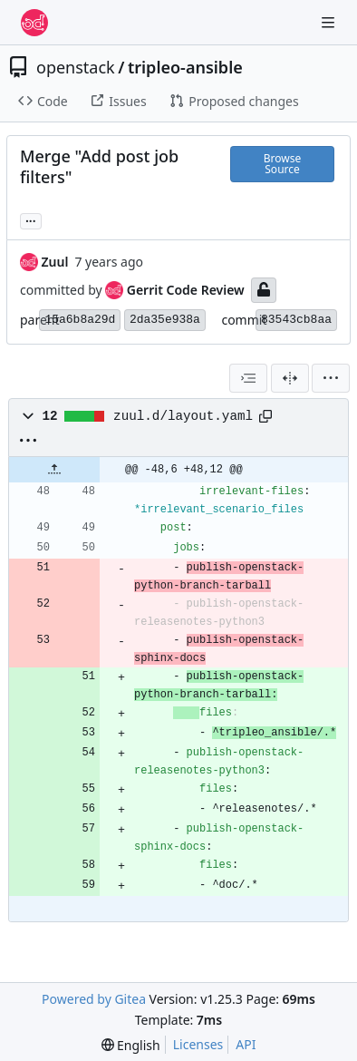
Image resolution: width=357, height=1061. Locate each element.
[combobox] (248, 378)
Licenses (198, 1044)
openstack (75, 67)
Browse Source (282, 164)
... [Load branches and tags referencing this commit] (30, 219)
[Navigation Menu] (330, 22)
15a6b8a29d (79, 319)
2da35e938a (165, 319)
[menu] (331, 378)
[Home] (34, 22)
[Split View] (290, 378)
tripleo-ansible (185, 67)
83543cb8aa (296, 319)
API (246, 1044)
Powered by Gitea (94, 998)
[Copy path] (265, 416)
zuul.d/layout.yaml (183, 416)
